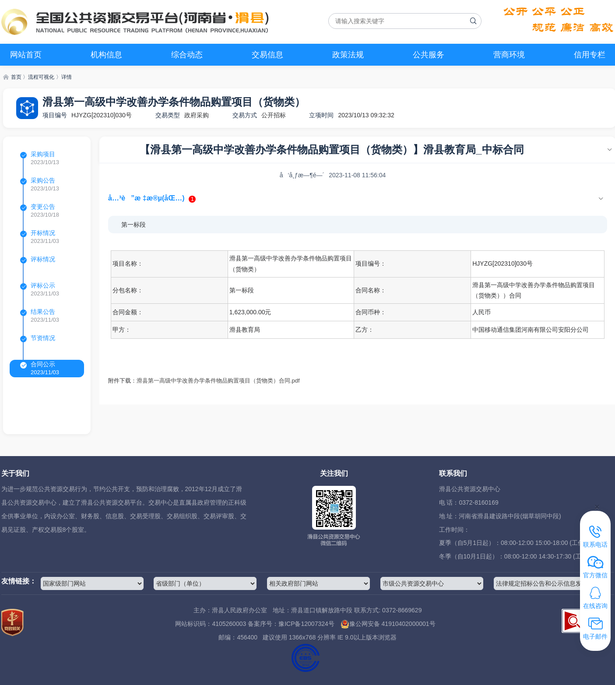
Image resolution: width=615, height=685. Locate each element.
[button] (357, 198)
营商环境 (509, 54)
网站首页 (26, 54)
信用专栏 (589, 54)
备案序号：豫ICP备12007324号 (291, 623)
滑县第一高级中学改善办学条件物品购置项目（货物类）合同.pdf (218, 380)
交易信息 (267, 54)
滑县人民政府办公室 (239, 610)
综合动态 (187, 54)
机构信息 (106, 54)
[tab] (357, 198)
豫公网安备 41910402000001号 (388, 623)
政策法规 (348, 54)
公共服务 (428, 54)
